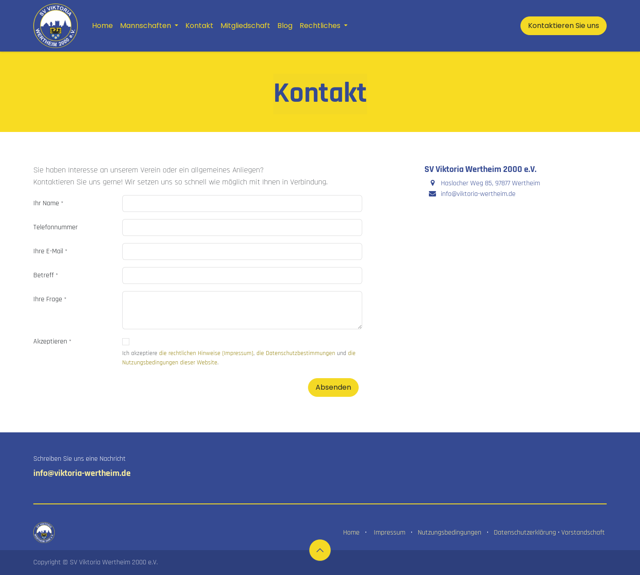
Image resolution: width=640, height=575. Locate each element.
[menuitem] (102, 26)
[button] (320, 550)
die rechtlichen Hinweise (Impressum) (206, 353)
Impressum (389, 532)
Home (351, 532)
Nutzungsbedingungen (449, 532)
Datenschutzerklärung (525, 532)
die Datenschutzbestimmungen (295, 353)
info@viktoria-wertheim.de (82, 473)
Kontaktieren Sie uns (563, 25)
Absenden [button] (333, 387)
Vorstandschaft (583, 532)
